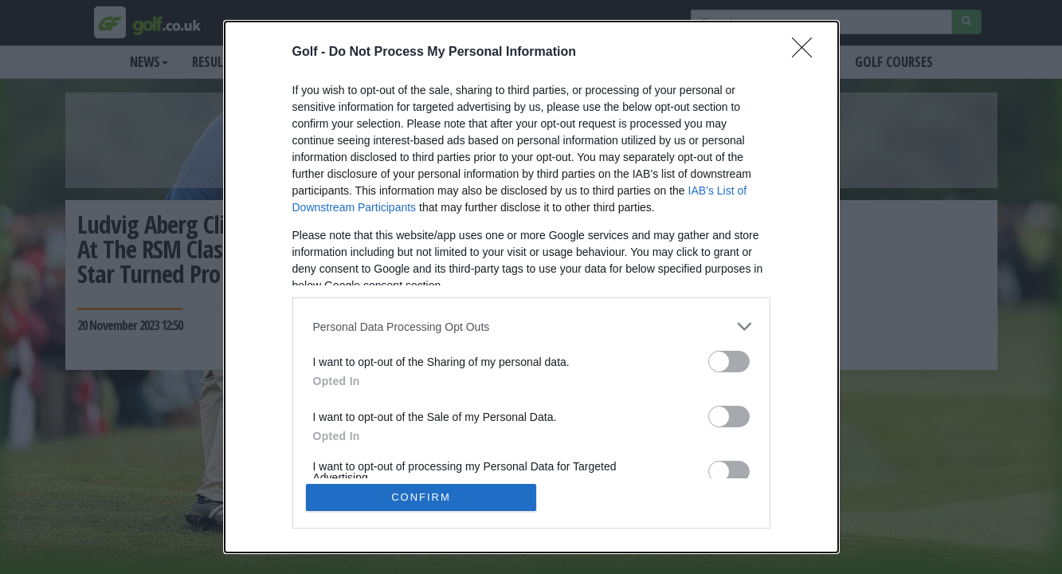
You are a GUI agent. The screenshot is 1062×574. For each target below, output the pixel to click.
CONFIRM (421, 497)
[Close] (807, 52)
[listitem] (531, 326)
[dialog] (531, 287)
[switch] (729, 361)
